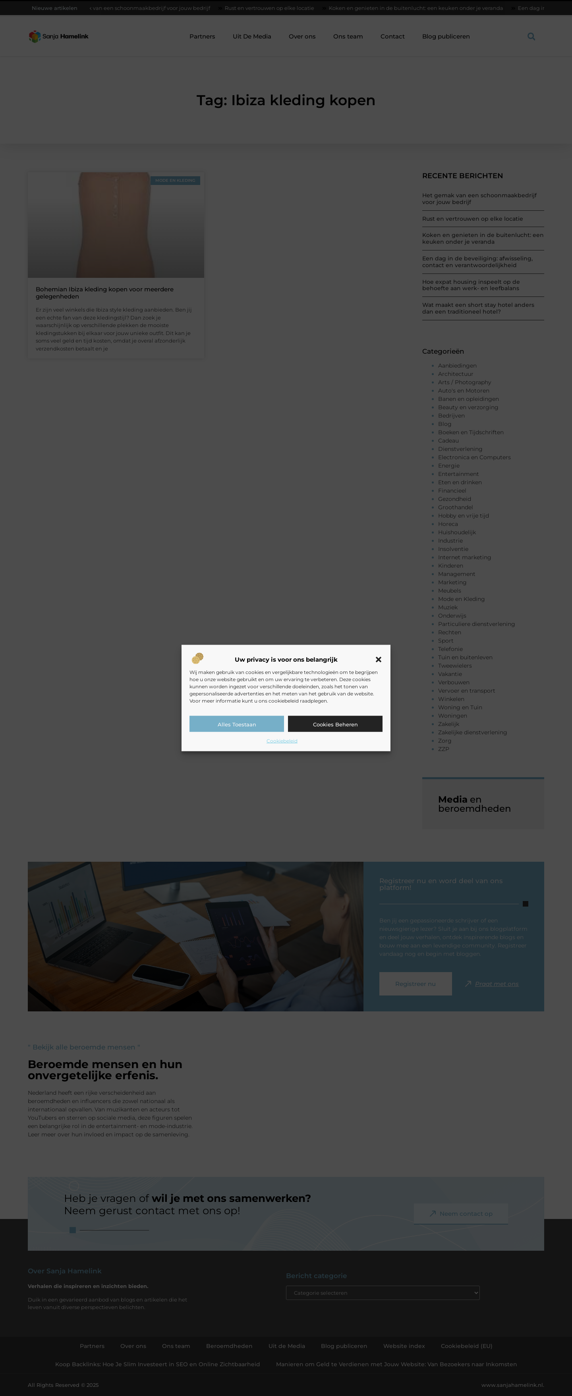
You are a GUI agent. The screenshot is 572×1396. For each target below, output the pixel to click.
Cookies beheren (335, 724)
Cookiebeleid (282, 741)
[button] (379, 660)
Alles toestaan (237, 724)
